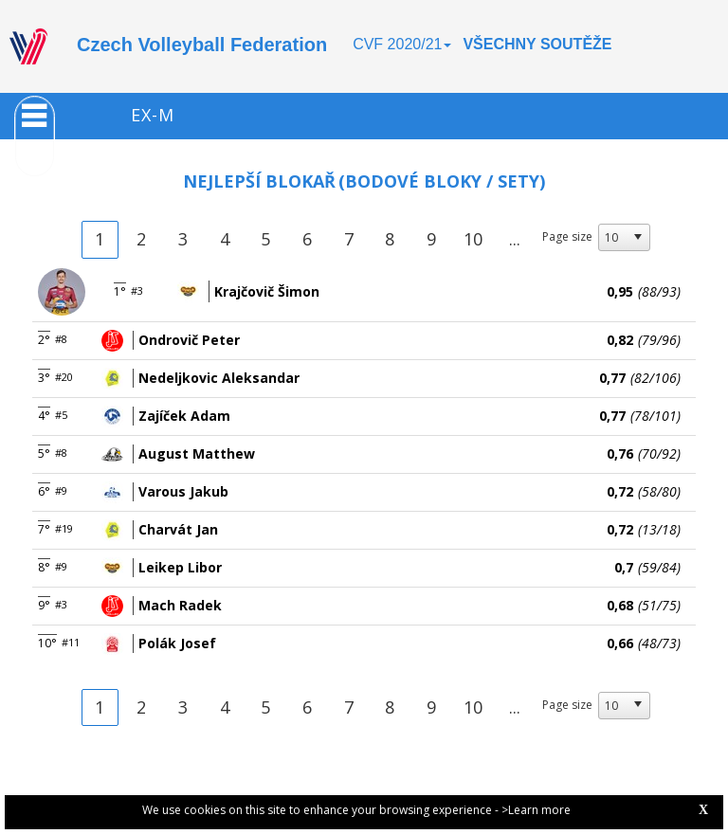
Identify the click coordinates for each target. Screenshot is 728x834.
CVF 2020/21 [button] (402, 44)
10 (473, 238)
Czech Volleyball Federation (202, 44)
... (514, 238)
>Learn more (536, 810)
